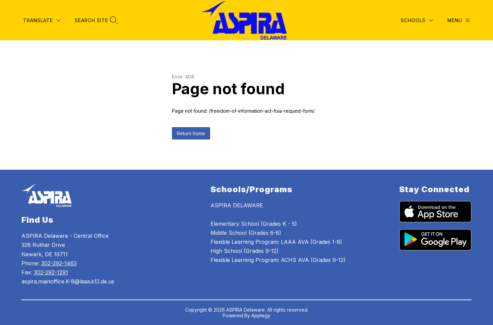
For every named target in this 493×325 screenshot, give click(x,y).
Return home (191, 133)
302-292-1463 (59, 263)
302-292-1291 (51, 272)
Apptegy (260, 315)
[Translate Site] (41, 20)
